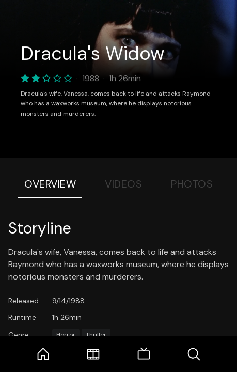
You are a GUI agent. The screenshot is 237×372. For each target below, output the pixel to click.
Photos (192, 184)
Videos (123, 184)
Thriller (96, 335)
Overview (50, 184)
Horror (65, 335)
